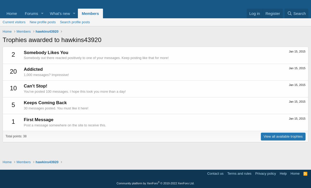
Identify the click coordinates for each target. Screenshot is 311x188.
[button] (42, 13)
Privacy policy (265, 173)
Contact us (215, 173)
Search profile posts (75, 22)
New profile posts (43, 22)
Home (12, 13)
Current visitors (14, 22)
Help (283, 173)
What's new (60, 13)
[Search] (296, 13)
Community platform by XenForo (155, 183)
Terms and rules (239, 173)
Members (90, 13)
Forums (31, 13)
